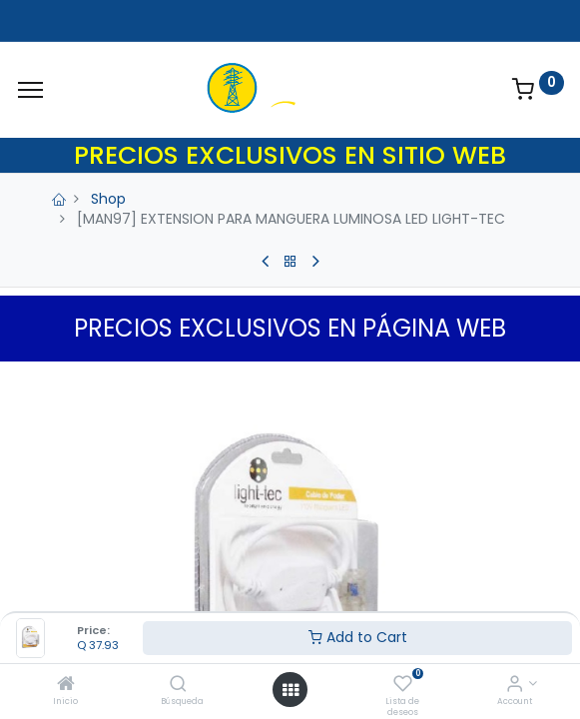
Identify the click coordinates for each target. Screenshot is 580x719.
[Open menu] (290, 690)
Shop (108, 199)
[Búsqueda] (178, 685)
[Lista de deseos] (402, 685)
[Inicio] (66, 685)
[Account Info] (514, 685)
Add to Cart (357, 637)
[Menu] (30, 90)
